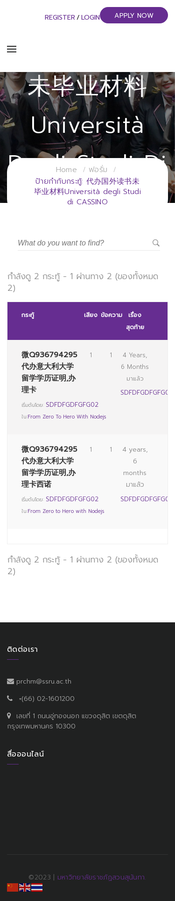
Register (60, 17)
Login (90, 17)
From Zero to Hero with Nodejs (67, 417)
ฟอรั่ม (98, 169)
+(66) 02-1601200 (47, 699)
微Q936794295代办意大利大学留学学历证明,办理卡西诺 (49, 467)
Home (66, 169)
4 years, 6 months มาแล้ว (135, 367)
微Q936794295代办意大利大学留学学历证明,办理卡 (49, 372)
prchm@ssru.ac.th (43, 681)
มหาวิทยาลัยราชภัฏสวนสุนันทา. (102, 877)
